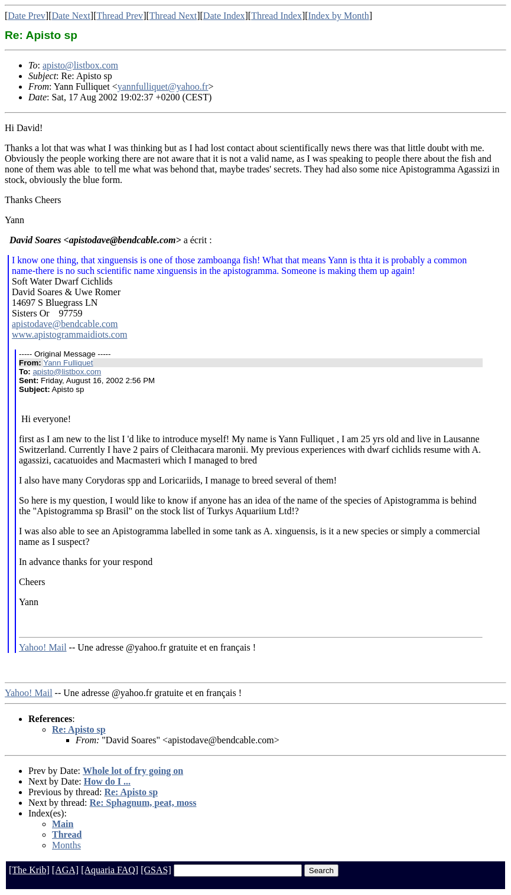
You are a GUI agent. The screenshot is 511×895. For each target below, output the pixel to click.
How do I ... (107, 781)
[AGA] (65, 870)
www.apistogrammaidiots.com (69, 334)
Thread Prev (119, 16)
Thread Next (173, 16)
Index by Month (338, 16)
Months (66, 845)
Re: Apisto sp (79, 729)
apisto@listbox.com (80, 65)
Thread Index (276, 16)
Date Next (71, 16)
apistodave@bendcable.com (65, 324)
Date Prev (26, 16)
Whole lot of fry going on (133, 771)
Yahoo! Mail (43, 647)
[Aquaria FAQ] (109, 870)
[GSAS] (156, 870)
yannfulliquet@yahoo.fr (163, 86)
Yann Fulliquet (68, 362)
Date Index (224, 16)
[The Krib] (29, 870)
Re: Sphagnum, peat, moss (143, 803)
